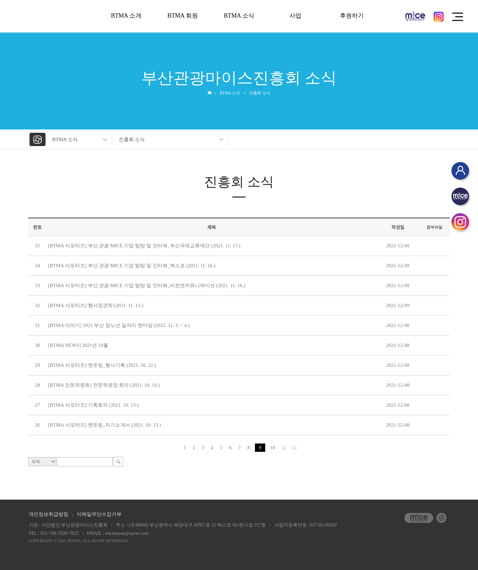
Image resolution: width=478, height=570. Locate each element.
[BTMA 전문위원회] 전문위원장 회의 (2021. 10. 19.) (104, 385)
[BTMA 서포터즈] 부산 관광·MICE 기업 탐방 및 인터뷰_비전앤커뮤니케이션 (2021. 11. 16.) (146, 285)
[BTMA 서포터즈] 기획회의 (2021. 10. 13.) (93, 405)
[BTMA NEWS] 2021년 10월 (78, 345)
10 (273, 447)
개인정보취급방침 (48, 514)
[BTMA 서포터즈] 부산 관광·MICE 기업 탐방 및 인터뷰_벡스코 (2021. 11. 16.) (131, 265)
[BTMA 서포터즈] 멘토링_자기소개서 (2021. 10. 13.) (104, 425)
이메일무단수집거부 (99, 514)
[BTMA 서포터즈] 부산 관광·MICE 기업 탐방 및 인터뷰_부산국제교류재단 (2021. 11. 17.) (144, 245)
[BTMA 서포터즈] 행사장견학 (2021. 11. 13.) (95, 305)
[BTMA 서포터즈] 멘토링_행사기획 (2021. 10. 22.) (102, 365)
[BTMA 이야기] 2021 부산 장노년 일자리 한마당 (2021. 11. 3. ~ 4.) (119, 325)
